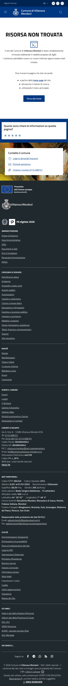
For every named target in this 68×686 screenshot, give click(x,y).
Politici (5, 262)
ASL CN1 (6, 622)
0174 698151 (11, 435)
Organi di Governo (10, 235)
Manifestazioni (8, 357)
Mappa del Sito (8, 598)
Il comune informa (10, 366)
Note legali (6, 576)
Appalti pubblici (8, 290)
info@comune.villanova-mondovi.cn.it (25, 451)
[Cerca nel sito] (60, 12)
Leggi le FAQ (7, 550)
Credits (5, 585)
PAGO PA (6, 464)
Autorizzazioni (8, 294)
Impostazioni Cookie (11, 580)
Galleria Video (8, 412)
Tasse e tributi (8, 362)
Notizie (5, 353)
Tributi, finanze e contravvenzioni (16, 329)
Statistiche (6, 593)
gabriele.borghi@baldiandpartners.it (24, 520)
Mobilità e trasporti (10, 320)
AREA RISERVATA (32, 682)
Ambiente (6, 281)
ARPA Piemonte (9, 626)
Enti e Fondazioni (9, 253)
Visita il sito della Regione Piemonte (18, 613)
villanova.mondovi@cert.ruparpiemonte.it (26, 448)
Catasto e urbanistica (11, 298)
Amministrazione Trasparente (15, 537)
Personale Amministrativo (13, 257)
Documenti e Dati (9, 248)
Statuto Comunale (10, 567)
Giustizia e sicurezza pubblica (14, 312)
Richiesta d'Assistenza (12, 559)
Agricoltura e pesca (10, 277)
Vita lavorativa (8, 338)
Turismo (5, 333)
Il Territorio (6, 403)
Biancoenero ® (15, 678)
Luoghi (5, 399)
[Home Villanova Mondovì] (32, 12)
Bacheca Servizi (9, 563)
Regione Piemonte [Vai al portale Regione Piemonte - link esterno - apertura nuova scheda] (10, 3)
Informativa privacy (10, 572)
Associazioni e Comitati (12, 420)
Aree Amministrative (11, 240)
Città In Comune (32, 671)
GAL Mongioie (8, 635)
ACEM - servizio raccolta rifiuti (15, 630)
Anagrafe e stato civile (12, 285)
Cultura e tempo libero (12, 303)
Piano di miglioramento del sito (15, 545)
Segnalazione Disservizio (13, 554)
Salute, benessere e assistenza (15, 325)
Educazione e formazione (13, 307)
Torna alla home (34, 98)
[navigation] (5, 12)
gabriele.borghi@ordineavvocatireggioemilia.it (26, 523)
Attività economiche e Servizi (15, 416)
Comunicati (7, 379)
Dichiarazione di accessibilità (14, 541)
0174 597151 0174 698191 (19, 438)
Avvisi (4, 375)
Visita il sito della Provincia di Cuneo (18, 617)
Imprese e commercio (11, 316)
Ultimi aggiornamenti (11, 589)
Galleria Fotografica (10, 407)
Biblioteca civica (9, 370)
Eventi (5, 394)
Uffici (4, 244)
